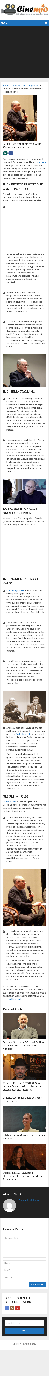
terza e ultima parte (12, 999)
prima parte (40, 162)
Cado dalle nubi (23, 734)
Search (24, 1331)
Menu (4, 23)
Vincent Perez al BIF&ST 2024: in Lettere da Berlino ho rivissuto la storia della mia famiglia (22, 1086)
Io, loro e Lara (9, 801)
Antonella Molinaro (29, 1200)
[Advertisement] (24, 51)
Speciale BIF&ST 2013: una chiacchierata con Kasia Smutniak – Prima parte (24, 1176)
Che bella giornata (15, 590)
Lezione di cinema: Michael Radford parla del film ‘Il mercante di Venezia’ (24, 1045)
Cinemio (16, 1344)
